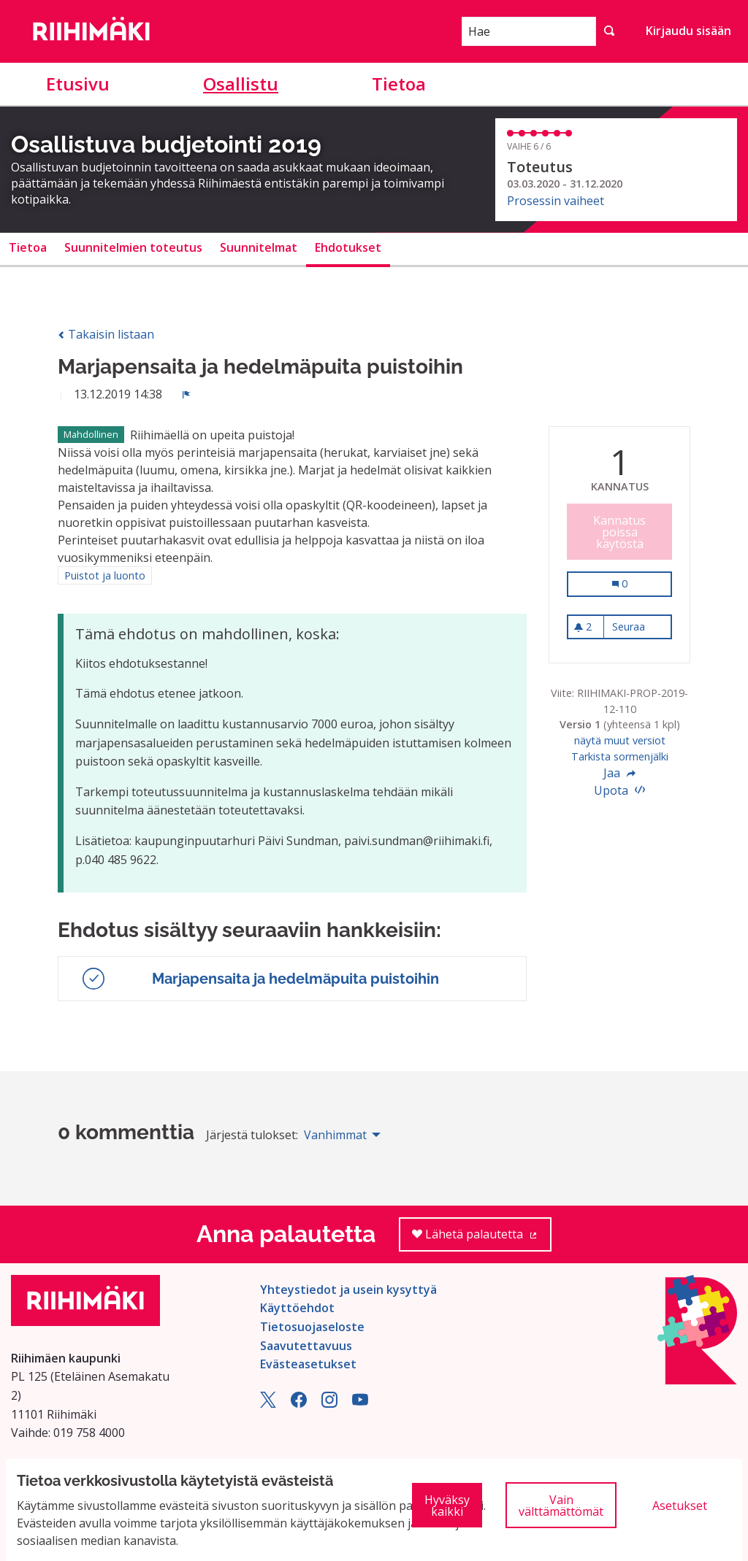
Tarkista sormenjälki (619, 756)
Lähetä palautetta (482, 1239)
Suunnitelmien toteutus (133, 247)
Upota (619, 790)
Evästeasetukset (308, 1364)
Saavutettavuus (306, 1346)
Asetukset (679, 1506)
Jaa (619, 773)
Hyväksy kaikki (447, 1505)
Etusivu (78, 84)
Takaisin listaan (106, 334)
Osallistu (240, 84)
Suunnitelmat (258, 247)
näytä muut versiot (619, 740)
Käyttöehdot (297, 1308)
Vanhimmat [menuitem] (335, 1135)
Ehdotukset (348, 247)
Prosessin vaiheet (555, 201)
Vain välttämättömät (561, 1505)
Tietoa (399, 84)
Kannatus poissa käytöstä (619, 532)
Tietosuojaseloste (312, 1327)
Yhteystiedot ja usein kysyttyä (348, 1289)
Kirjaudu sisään (688, 31)
